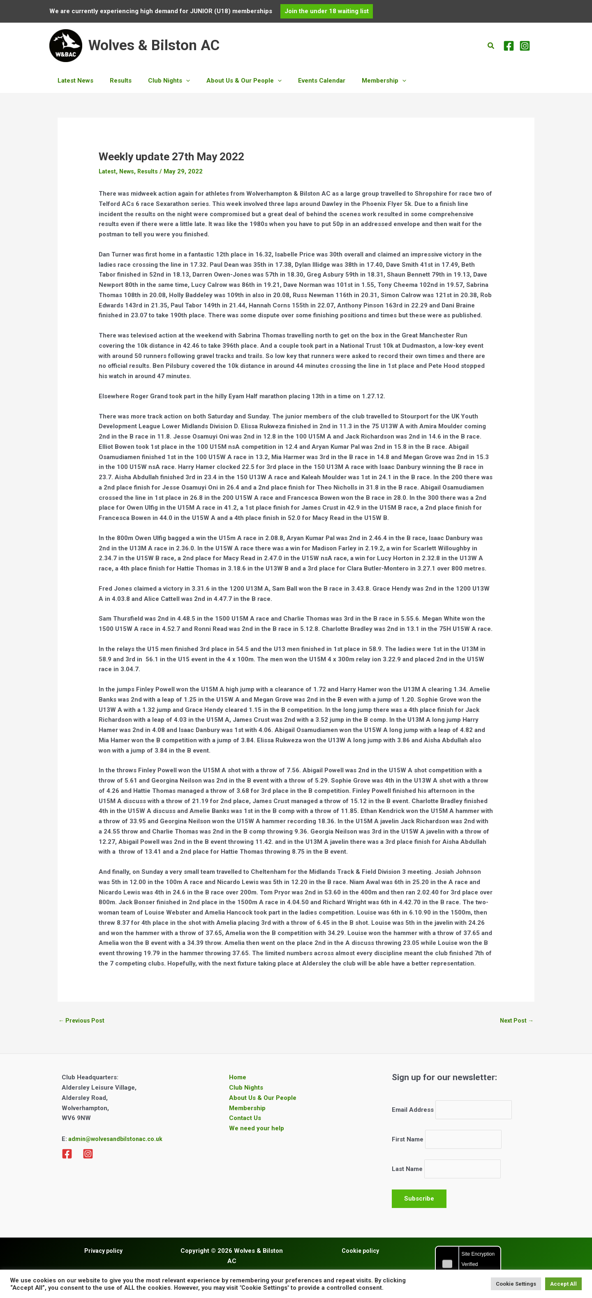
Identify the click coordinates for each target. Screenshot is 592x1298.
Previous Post (82, 1021)
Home (237, 1078)
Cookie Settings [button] (516, 1284)
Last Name (407, 1173)
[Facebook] (508, 45)
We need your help (256, 1129)
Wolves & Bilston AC (154, 45)
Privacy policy (103, 1255)
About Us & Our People (262, 1098)
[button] (326, 11)
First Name (407, 1142)
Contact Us (245, 1119)
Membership (247, 1109)
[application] (176, 80)
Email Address (413, 1111)
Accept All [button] (563, 1284)
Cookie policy (360, 1255)
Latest (108, 171)
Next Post (515, 1021)
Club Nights (246, 1088)
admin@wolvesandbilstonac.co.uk (117, 1140)
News (128, 171)
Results (150, 171)
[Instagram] (524, 45)
